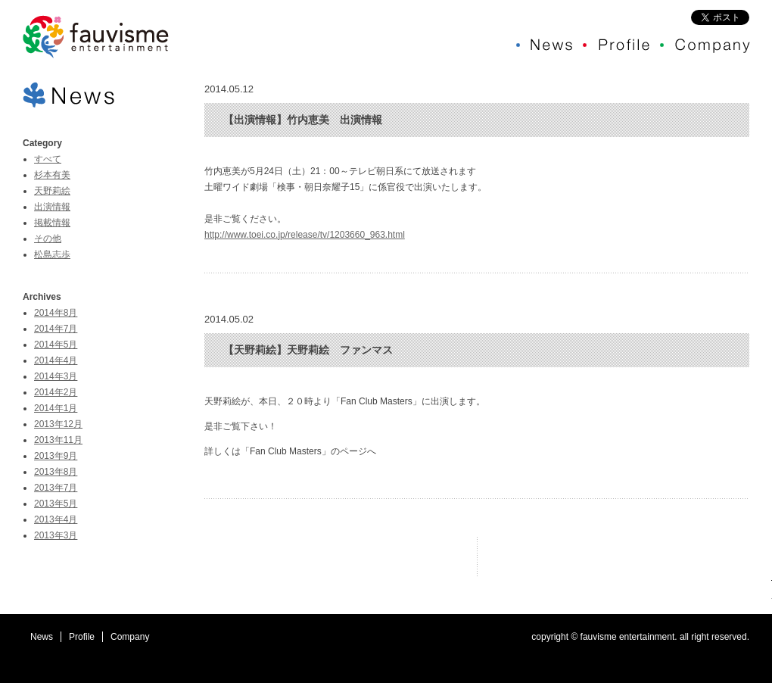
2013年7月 (55, 487)
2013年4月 (55, 519)
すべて (47, 159)
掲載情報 (52, 222)
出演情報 (52, 206)
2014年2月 (55, 392)
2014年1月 (55, 408)
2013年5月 (55, 503)
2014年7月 (55, 328)
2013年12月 (58, 424)
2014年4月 (55, 360)
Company (130, 637)
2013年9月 (55, 456)
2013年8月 (55, 471)
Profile (82, 637)
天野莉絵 (52, 191)
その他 (47, 238)
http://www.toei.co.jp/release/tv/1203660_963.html (304, 234)
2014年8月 (55, 312)
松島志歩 (52, 254)
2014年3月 (55, 376)
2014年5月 (55, 344)
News (41, 637)
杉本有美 (52, 175)
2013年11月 (58, 440)
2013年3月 (55, 535)
